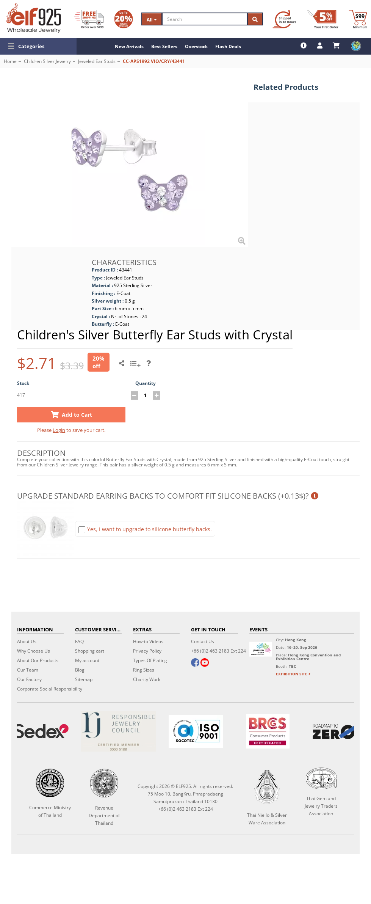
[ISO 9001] (196, 731)
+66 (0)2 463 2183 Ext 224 (218, 651)
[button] (38, 46)
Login (59, 430)
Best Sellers (164, 46)
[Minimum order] (358, 19)
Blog (80, 670)
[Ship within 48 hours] (284, 19)
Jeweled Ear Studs (97, 61)
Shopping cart (89, 651)
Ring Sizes (143, 670)
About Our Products (37, 660)
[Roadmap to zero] (335, 731)
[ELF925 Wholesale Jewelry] (34, 18)
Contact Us (202, 641)
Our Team (27, 670)
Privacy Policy (147, 651)
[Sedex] (41, 731)
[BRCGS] (268, 731)
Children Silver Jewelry (47, 61)
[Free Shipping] (88, 19)
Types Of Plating (150, 660)
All (152, 19)
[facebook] (195, 663)
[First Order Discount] (323, 19)
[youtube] (204, 663)
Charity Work (146, 679)
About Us (26, 641)
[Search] (204, 19)
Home (10, 61)
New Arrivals (129, 46)
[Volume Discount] (123, 19)
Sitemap (83, 679)
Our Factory (29, 679)
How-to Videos (148, 641)
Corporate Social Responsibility (49, 689)
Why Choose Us (33, 651)
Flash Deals (228, 46)
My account (87, 660)
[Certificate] (119, 731)
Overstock (196, 46)
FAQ (79, 641)
